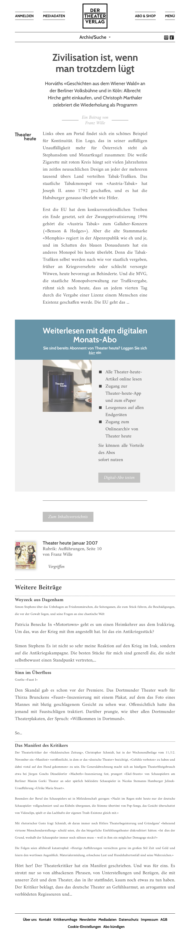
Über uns (30, 919)
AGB (163, 919)
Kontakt (45, 919)
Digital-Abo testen (119, 478)
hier (92, 352)
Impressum (149, 919)
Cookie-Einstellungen (84, 927)
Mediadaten (107, 919)
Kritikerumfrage (65, 919)
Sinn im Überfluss (33, 673)
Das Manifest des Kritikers (41, 745)
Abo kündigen (114, 927)
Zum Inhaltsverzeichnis (68, 517)
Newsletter (87, 919)
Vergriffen (56, 567)
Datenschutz (129, 919)
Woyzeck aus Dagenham (39, 600)
